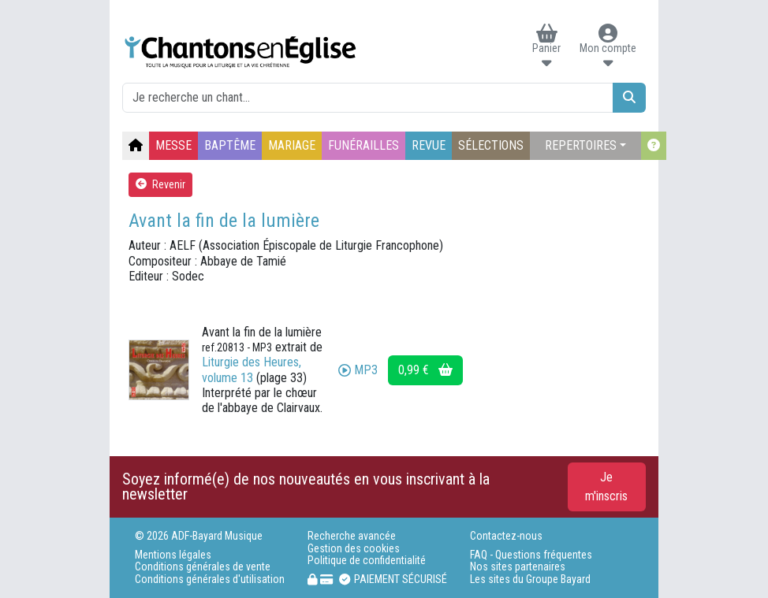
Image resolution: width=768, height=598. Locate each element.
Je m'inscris (606, 486)
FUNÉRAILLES (363, 145)
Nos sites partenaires (517, 567)
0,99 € (425, 369)
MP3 (358, 369)
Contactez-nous (506, 536)
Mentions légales (173, 555)
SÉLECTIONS (491, 145)
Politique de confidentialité (367, 560)
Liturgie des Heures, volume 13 (251, 369)
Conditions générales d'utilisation (210, 579)
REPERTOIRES (581, 145)
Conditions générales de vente (202, 567)
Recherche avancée (352, 536)
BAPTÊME (229, 145)
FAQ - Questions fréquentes (531, 555)
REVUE (429, 145)
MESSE (173, 145)
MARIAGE (291, 145)
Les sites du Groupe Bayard (530, 579)
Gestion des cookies (354, 549)
